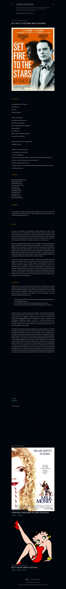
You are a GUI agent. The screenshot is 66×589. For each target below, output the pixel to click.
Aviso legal (29, 13)
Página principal (21, 13)
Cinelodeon (25, 4)
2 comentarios (20, 515)
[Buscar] (53, 4)
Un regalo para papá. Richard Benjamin (30, 512)
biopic (16, 400)
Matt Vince (37, 582)
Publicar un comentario (21, 570)
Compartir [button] (14, 398)
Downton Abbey (47, 291)
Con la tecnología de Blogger (33, 579)
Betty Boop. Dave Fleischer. (24, 567)
